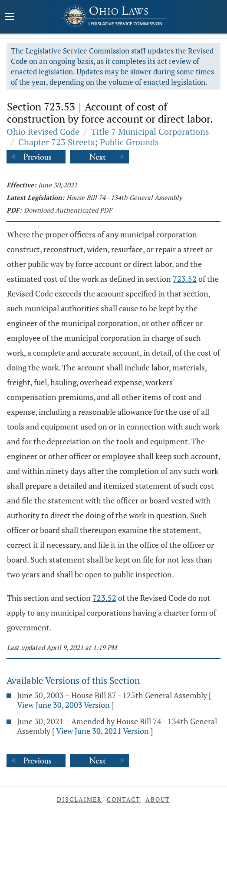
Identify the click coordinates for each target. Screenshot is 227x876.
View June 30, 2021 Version (102, 731)
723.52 (185, 278)
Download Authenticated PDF (68, 210)
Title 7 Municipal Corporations (150, 131)
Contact (124, 799)
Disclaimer (79, 799)
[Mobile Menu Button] (9, 17)
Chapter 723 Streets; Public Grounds (88, 142)
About (157, 799)
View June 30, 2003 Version (63, 704)
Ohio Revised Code (43, 131)
